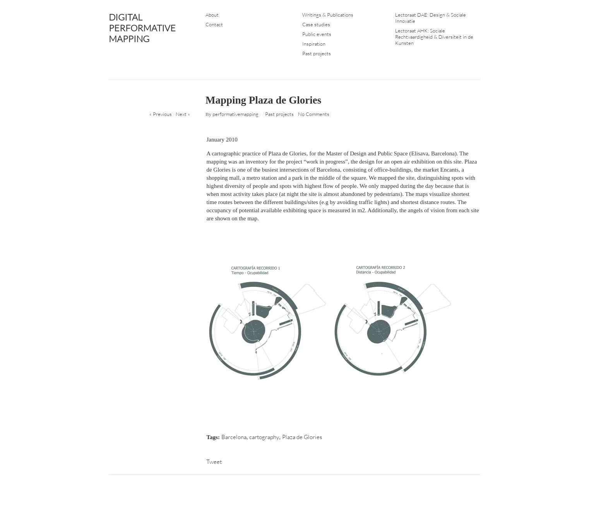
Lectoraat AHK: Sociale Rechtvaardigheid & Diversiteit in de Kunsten (434, 36)
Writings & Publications (327, 15)
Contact (214, 24)
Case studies (316, 24)
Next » (183, 114)
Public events (316, 34)
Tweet (214, 461)
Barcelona (234, 437)
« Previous (160, 114)
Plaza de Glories (302, 437)
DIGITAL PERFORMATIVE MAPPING (142, 28)
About (212, 15)
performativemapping (235, 114)
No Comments (313, 114)
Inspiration (313, 44)
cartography (264, 437)
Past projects (316, 53)
